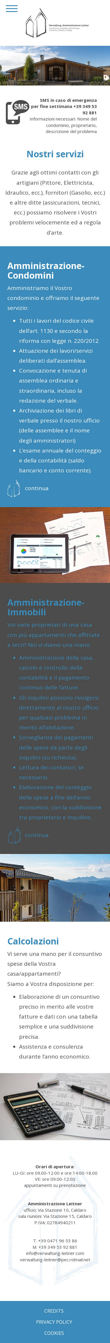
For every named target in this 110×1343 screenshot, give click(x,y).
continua (37, 488)
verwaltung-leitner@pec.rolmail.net (55, 1259)
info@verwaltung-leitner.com (55, 1253)
